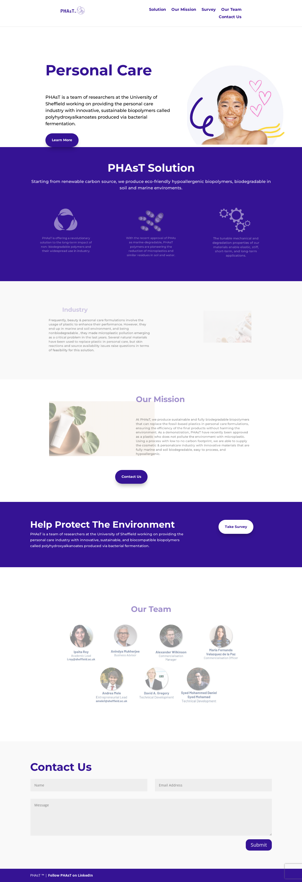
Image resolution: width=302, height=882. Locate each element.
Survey (209, 10)
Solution (157, 10)
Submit (259, 844)
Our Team (231, 10)
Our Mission (183, 10)
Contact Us (230, 17)
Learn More (62, 140)
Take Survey (236, 526)
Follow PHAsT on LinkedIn (70, 875)
